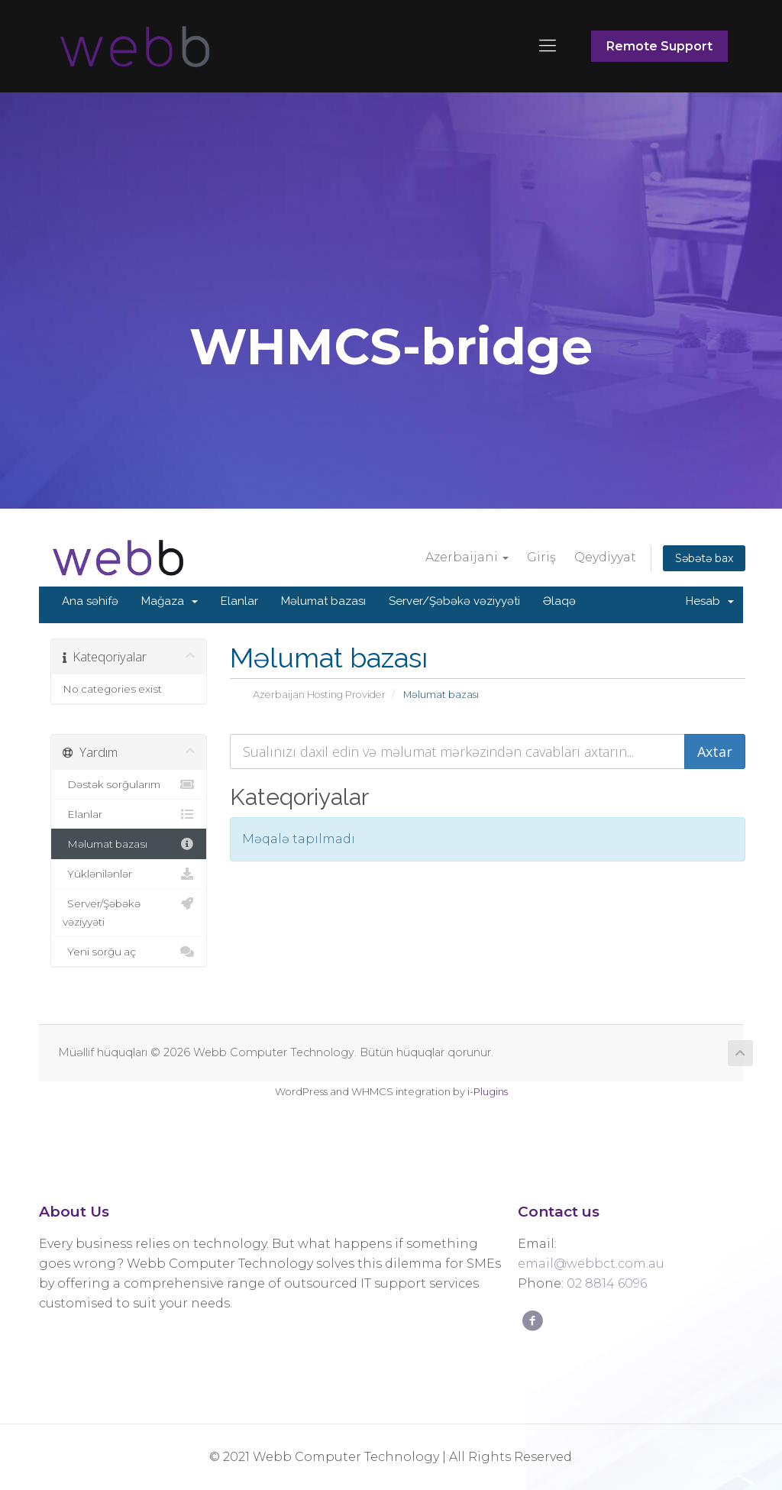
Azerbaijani (467, 557)
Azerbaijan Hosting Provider (319, 694)
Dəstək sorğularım (129, 784)
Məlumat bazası (323, 601)
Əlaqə (559, 601)
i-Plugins (487, 1091)
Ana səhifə (90, 601)
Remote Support (659, 46)
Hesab (710, 601)
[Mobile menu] (548, 46)
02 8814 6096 (607, 1283)
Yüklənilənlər (129, 874)
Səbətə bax (704, 558)
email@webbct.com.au (591, 1263)
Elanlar (239, 601)
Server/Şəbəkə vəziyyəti (454, 601)
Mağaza (169, 601)
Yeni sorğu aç (129, 951)
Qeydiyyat (605, 557)
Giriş (541, 557)
